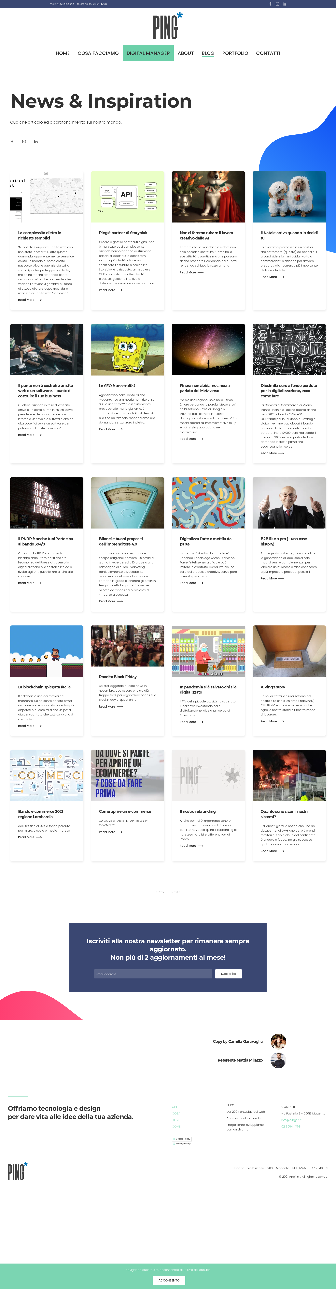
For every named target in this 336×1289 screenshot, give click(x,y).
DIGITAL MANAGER (148, 53)
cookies (204, 1270)
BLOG (208, 53)
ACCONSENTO (169, 1280)
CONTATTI (268, 53)
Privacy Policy (183, 1143)
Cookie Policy (183, 1139)
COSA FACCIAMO (98, 53)
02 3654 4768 (98, 4)
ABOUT (186, 53)
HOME (63, 53)
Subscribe (228, 974)
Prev (160, 892)
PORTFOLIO (235, 53)
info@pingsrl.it (65, 4)
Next (176, 892)
